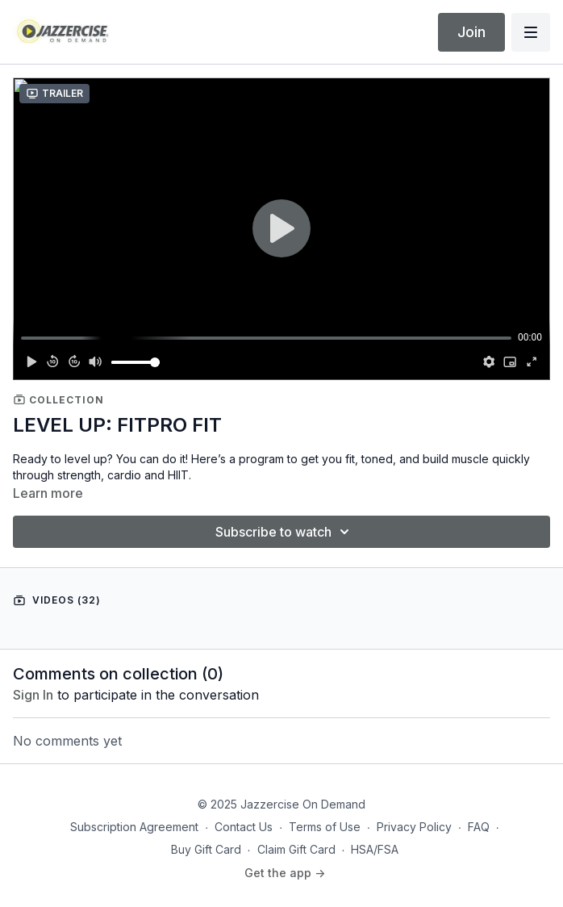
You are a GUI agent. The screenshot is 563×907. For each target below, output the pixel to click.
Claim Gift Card (296, 849)
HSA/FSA (374, 849)
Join (471, 31)
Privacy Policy (414, 827)
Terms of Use (325, 827)
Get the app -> (284, 873)
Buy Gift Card (206, 849)
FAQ (479, 827)
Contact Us (244, 827)
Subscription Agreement (134, 827)
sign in (33, 695)
